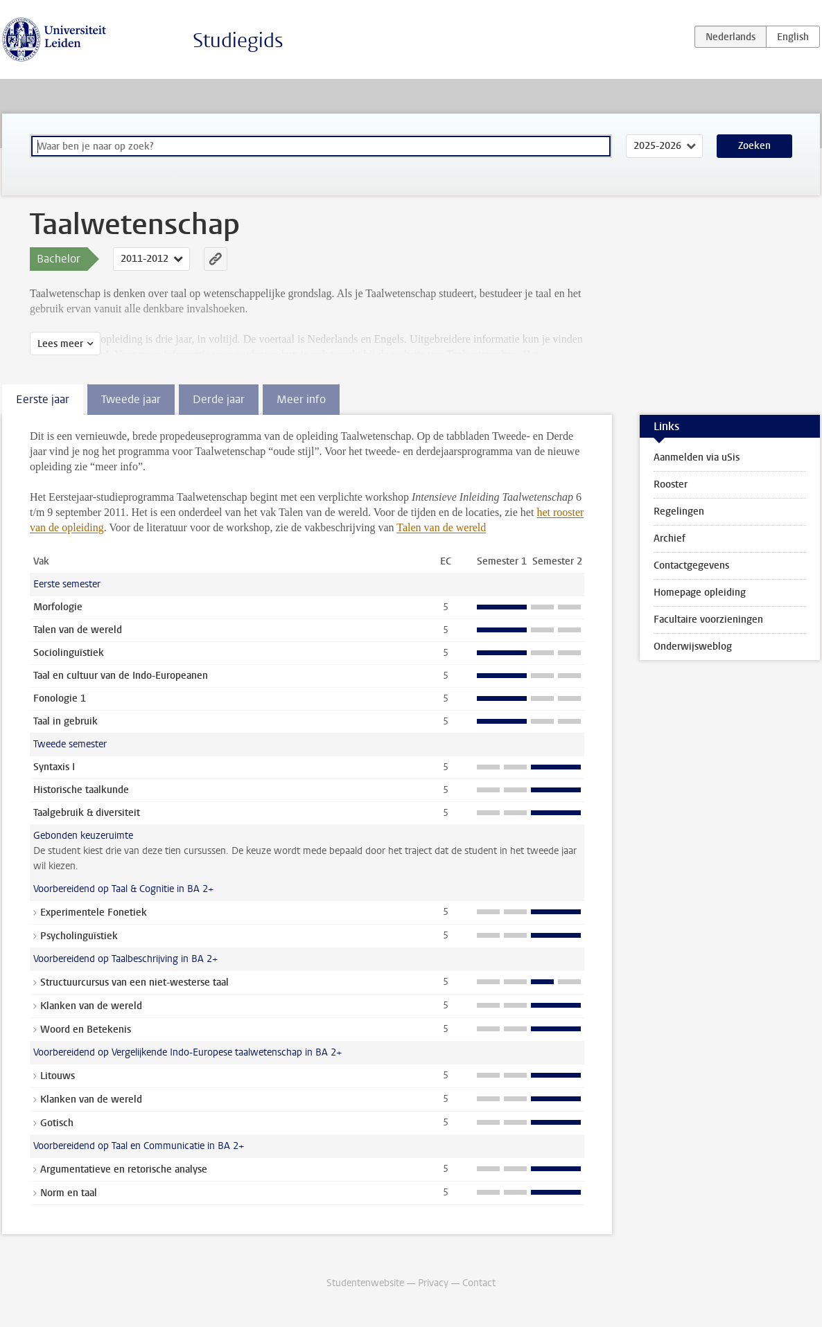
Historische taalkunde (81, 789)
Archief (669, 538)
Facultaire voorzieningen (708, 619)
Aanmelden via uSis (697, 457)
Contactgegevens (691, 565)
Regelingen (679, 511)
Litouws (57, 1076)
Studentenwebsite (365, 1283)
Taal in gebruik (65, 721)
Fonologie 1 (59, 698)
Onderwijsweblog (693, 646)
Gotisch (56, 1123)
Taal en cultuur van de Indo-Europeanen (120, 675)
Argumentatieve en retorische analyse (123, 1169)
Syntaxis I (54, 767)
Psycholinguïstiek (79, 936)
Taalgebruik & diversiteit (86, 812)
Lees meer (60, 343)
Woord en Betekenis (85, 1029)
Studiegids (238, 40)
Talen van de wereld (441, 527)
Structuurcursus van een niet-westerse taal (134, 982)
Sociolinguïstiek (68, 652)
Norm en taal (68, 1193)
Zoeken (754, 145)
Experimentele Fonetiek (93, 912)
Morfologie (57, 607)
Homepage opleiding (700, 592)
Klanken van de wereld (91, 1006)
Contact (479, 1283)
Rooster (671, 484)
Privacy (433, 1283)
